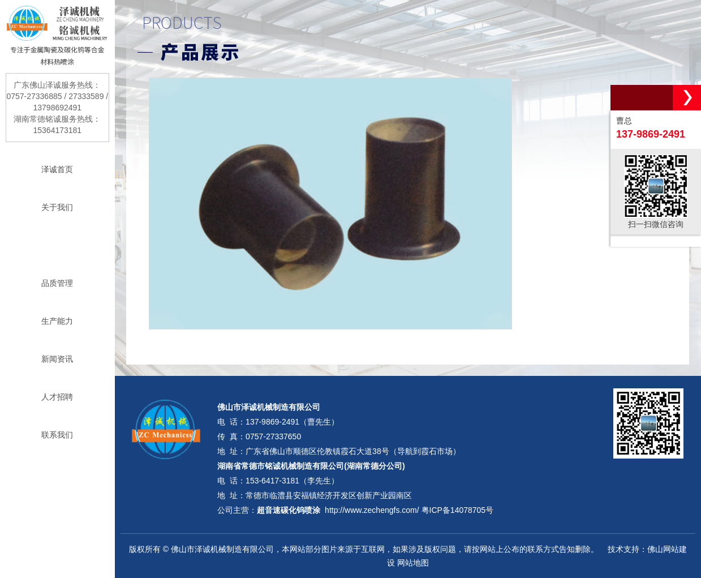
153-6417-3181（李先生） (292, 480)
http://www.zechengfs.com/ (372, 510)
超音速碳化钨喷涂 (288, 510)
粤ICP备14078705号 (458, 510)
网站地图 (413, 562)
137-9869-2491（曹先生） (292, 421)
